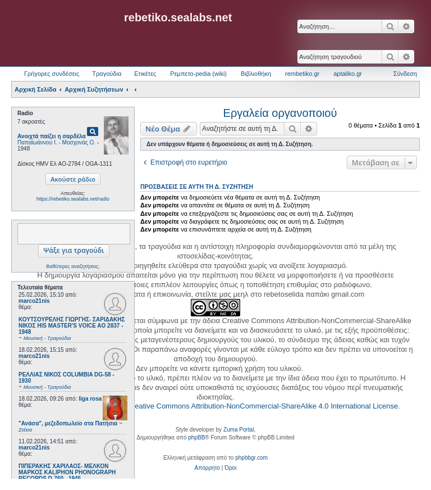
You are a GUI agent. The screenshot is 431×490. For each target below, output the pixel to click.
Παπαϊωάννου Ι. (37, 142)
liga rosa (90, 399)
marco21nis (34, 301)
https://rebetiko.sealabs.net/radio (72, 199)
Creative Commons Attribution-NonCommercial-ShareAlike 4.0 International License (262, 406)
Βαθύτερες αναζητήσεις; (72, 266)
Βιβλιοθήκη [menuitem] (256, 73)
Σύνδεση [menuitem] (405, 73)
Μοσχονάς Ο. (79, 142)
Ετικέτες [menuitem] (145, 73)
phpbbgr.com (251, 458)
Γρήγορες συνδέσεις (51, 73)
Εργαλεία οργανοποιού (280, 113)
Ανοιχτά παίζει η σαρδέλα (51, 136)
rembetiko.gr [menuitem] (302, 73)
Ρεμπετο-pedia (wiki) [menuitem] (198, 73)
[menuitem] (207, 468)
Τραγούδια (106, 73)
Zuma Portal (238, 430)
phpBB (196, 437)
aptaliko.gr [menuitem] (347, 73)
